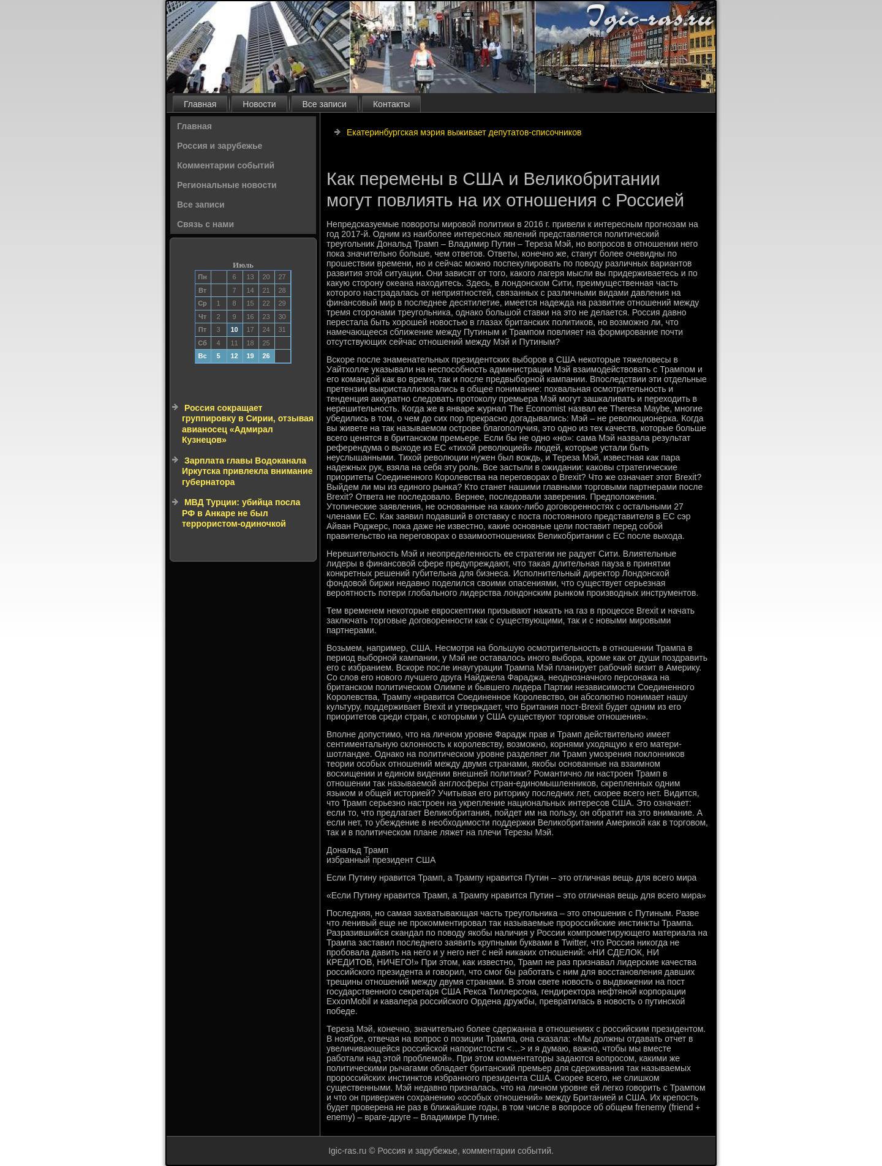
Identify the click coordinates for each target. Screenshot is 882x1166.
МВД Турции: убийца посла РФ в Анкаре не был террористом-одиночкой (241, 512)
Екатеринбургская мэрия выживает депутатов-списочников (464, 132)
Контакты (391, 104)
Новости (259, 104)
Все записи (325, 104)
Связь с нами (205, 224)
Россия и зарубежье (219, 146)
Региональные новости (227, 185)
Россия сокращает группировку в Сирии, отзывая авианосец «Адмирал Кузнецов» (248, 424)
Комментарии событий (225, 165)
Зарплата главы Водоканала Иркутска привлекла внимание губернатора (247, 471)
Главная (200, 104)
